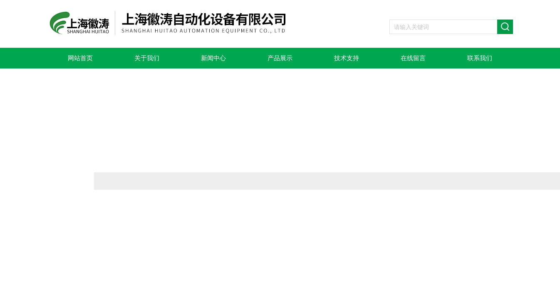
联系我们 (479, 58)
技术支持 (346, 58)
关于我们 (146, 58)
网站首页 (80, 58)
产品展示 (280, 58)
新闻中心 (213, 58)
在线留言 (413, 58)
